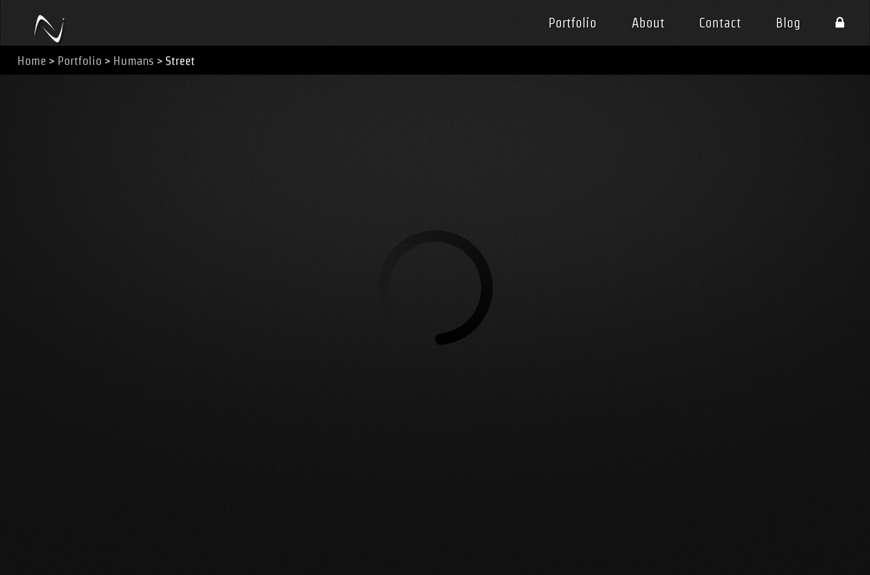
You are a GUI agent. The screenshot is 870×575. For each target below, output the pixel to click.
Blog (788, 23)
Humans (133, 60)
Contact (720, 23)
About (648, 23)
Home (31, 60)
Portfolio (572, 23)
